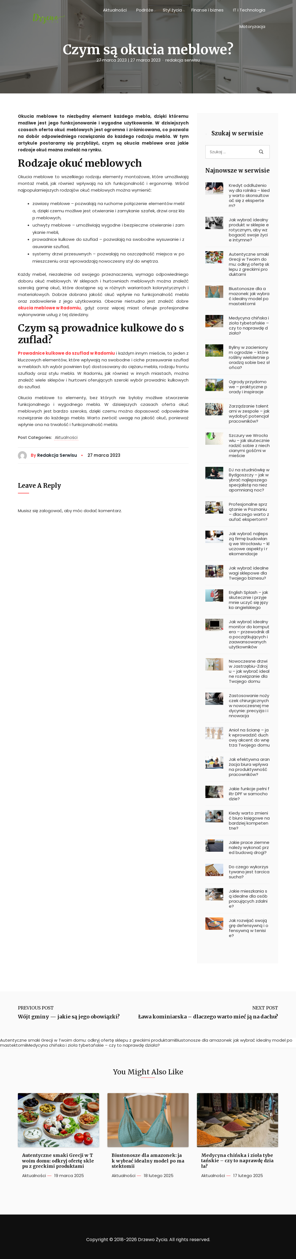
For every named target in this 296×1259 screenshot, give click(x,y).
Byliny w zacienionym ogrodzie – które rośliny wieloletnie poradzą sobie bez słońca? (249, 357)
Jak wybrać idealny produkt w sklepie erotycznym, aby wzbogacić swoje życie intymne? (249, 230)
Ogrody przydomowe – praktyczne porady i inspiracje (248, 386)
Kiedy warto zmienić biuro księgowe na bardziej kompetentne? (249, 821)
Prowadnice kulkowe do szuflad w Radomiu (66, 353)
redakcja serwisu (182, 60)
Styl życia (172, 10)
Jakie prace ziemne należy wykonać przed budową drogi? (249, 847)
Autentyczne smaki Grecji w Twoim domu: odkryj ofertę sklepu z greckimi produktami (249, 264)
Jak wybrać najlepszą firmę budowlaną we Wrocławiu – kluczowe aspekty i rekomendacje (249, 543)
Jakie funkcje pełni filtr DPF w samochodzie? (249, 793)
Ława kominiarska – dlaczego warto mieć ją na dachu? (208, 1017)
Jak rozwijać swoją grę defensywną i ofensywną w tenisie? (248, 928)
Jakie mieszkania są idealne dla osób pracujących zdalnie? (248, 899)
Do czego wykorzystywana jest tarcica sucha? (249, 871)
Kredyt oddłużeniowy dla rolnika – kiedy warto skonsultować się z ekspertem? (249, 195)
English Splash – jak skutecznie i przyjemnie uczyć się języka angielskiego (248, 600)
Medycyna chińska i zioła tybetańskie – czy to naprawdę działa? (249, 326)
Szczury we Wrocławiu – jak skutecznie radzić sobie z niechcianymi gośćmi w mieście (249, 445)
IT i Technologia (249, 10)
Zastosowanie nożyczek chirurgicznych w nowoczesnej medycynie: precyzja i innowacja (249, 705)
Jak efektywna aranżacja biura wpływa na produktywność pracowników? (249, 767)
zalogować (50, 511)
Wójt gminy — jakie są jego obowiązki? (69, 1017)
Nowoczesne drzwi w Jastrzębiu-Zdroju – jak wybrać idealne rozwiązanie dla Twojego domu (249, 671)
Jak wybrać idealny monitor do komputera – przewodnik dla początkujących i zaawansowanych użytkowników (249, 634)
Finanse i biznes (207, 10)
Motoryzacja (252, 26)
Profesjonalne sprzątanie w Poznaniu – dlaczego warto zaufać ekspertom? (249, 512)
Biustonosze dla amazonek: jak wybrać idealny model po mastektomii (249, 296)
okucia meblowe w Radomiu (49, 308)
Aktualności (115, 10)
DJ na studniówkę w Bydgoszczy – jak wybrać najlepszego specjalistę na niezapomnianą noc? (249, 480)
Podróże (144, 10)
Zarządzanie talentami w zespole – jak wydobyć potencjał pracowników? (249, 414)
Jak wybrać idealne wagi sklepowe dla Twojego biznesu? (249, 573)
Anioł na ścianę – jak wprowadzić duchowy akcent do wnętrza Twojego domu (249, 738)
